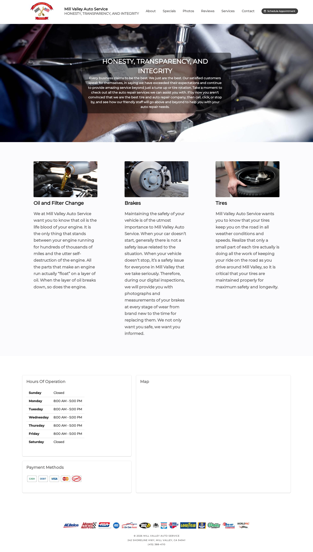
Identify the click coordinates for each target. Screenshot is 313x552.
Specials (173, 12)
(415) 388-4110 (156, 544)
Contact (252, 12)
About (155, 12)
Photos (193, 12)
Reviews (212, 12)
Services (232, 12)
